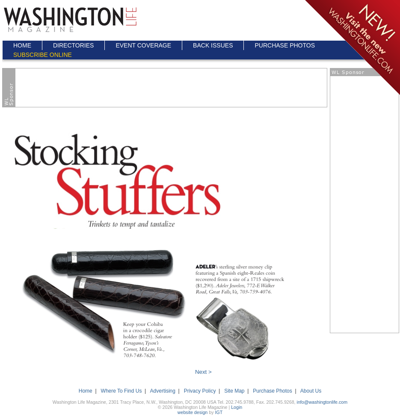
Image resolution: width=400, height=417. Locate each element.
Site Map (234, 391)
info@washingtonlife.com (322, 402)
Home (85, 391)
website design (193, 412)
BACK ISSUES (213, 45)
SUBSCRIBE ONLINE (42, 54)
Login (236, 407)
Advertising (162, 391)
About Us (310, 391)
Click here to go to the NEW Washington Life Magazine (352, 48)
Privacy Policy (200, 391)
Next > (203, 372)
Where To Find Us (121, 391)
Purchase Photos (272, 391)
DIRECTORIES (73, 45)
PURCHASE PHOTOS (285, 45)
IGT (218, 412)
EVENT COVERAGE (143, 45)
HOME (22, 45)
